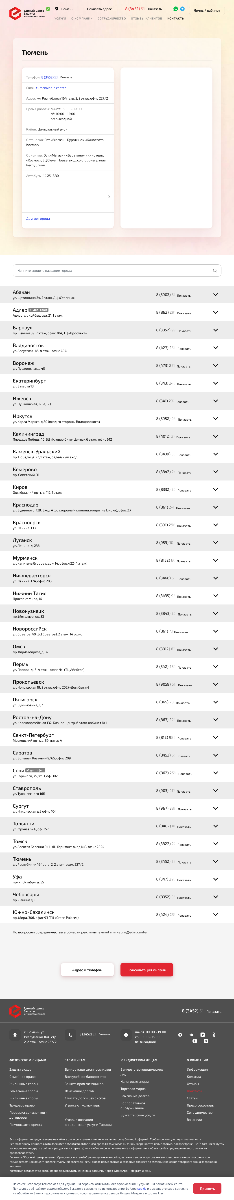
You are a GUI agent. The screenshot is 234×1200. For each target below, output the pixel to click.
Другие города (38, 218)
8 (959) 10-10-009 (171, 542)
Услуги (60, 18)
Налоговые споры (134, 1081)
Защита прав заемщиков (84, 1084)
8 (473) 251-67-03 (171, 365)
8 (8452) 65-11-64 (171, 755)
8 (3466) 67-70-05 (172, 578)
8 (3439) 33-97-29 (172, 454)
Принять (207, 1188)
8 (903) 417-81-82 (171, 790)
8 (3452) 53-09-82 (141, 8)
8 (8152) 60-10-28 (171, 560)
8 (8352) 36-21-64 (172, 896)
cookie (142, 1188)
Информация (197, 1069)
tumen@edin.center (51, 88)
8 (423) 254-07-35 (172, 347)
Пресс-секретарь (200, 1105)
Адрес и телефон (87, 969)
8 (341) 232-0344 (171, 400)
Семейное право (22, 1076)
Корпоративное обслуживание (133, 1105)
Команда (194, 1076)
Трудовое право (22, 1105)
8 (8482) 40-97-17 (172, 826)
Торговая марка (133, 1089)
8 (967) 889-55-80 (172, 808)
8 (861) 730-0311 (170, 631)
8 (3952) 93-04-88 (172, 418)
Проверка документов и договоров (28, 1114)
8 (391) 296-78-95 (171, 524)
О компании (82, 18)
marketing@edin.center (129, 932)
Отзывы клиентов (146, 18)
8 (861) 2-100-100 (171, 507)
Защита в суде (20, 1069)
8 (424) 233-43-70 (172, 914)
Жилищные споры (23, 1084)
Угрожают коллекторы (83, 1105)
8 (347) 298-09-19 (172, 879)
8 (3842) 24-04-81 (172, 471)
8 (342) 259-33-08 (172, 666)
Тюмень (64, 8)
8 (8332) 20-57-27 (172, 489)
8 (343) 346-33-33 (171, 383)
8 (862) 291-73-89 (172, 312)
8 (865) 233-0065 (171, 702)
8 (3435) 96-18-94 (171, 595)
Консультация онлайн (146, 969)
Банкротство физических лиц (88, 1069)
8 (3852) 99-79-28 (172, 330)
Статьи (192, 1098)
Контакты (176, 18)
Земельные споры (23, 1091)
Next (109, 196)
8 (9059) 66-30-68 (172, 684)
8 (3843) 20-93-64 (172, 613)
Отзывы (193, 1084)
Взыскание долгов (79, 1091)
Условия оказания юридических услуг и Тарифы (88, 1121)
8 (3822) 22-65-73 (172, 843)
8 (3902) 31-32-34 (171, 294)
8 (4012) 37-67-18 (171, 436)
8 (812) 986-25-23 (172, 737)
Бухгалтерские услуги (137, 1115)
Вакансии (194, 1119)
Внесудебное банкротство (85, 1076)
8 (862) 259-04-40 (172, 772)
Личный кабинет (207, 10)
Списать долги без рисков (85, 1098)
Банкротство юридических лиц (141, 1071)
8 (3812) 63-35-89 (171, 648)
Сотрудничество (112, 18)
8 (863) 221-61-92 (171, 719)
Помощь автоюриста (25, 1124)
